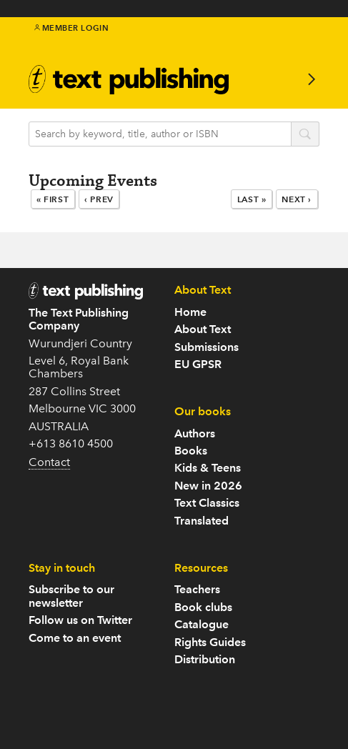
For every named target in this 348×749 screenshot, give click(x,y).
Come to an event (75, 638)
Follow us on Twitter (80, 620)
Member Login (71, 28)
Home (190, 312)
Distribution (204, 659)
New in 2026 (208, 485)
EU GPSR (198, 364)
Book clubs (203, 607)
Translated (201, 520)
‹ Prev (99, 199)
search (305, 135)
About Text (202, 329)
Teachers (197, 589)
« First (52, 199)
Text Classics (206, 503)
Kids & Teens (207, 468)
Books (190, 450)
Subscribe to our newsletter (71, 595)
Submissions (206, 347)
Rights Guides (210, 642)
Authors (194, 433)
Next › (297, 199)
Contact (49, 462)
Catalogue (201, 624)
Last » (252, 199)
